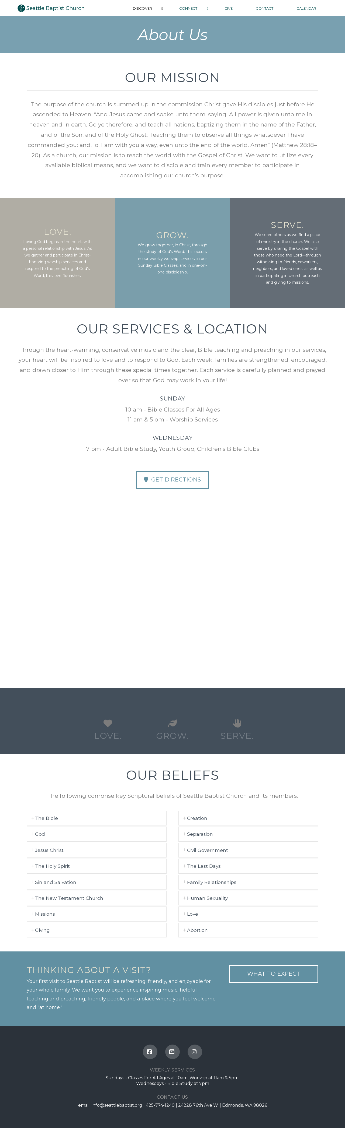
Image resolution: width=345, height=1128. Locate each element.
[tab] (96, 818)
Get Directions (172, 479)
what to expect (273, 973)
